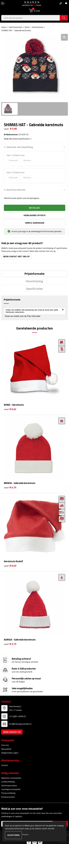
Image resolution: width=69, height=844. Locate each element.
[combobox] (30, 18)
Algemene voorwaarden (11, 777)
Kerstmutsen (37, 27)
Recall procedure (8, 796)
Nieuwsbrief (6, 748)
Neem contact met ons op (16, 256)
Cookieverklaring (8, 781)
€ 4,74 (10, 487)
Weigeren (25, 834)
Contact (4, 765)
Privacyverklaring (8, 792)
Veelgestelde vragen (9, 752)
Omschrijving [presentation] (34, 281)
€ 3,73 (10, 644)
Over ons (5, 745)
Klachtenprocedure (9, 785)
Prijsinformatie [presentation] (34, 273)
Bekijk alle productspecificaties (17, 138)
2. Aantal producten (14, 189)
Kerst (27, 27)
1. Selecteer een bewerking (18, 147)
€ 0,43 (10, 565)
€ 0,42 (10, 409)
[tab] (34, 273)
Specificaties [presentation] (34, 288)
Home (3, 27)
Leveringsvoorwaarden (10, 789)
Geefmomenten (15, 27)
